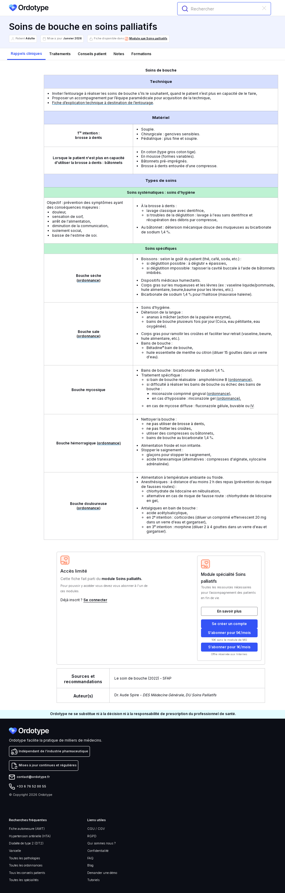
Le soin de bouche (130, 678)
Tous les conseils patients (27, 873)
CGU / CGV (96, 829)
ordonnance (88, 280)
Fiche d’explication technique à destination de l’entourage (102, 102)
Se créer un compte (229, 623)
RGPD (91, 836)
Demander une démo (102, 873)
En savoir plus (229, 611)
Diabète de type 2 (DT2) (26, 843)
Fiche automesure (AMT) (27, 829)
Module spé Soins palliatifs (148, 38)
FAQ (90, 858)
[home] (29, 8)
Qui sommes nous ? (101, 843)
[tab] (26, 54)
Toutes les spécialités (23, 880)
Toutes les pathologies (24, 858)
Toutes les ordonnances (25, 865)
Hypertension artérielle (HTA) (30, 836)
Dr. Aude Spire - (165, 695)
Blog (90, 865)
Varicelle (15, 851)
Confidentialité (97, 851)
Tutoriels (93, 880)
